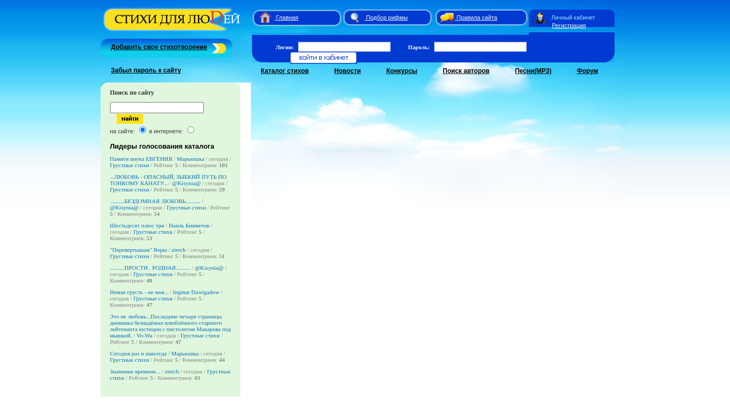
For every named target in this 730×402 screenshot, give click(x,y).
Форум (587, 71)
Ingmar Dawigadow (196, 292)
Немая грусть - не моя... (139, 292)
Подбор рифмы (387, 17)
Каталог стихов (285, 71)
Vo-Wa (144, 335)
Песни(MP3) (533, 71)
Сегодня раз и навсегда (138, 353)
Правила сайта (477, 17)
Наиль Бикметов (189, 225)
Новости (347, 71)
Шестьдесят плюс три (138, 225)
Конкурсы (402, 71)
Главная (287, 17)
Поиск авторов (466, 71)
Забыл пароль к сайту (146, 70)
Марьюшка (190, 159)
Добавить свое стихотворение (159, 47)
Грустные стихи (129, 165)
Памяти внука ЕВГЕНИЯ (141, 159)
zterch (179, 249)
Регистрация (569, 25)
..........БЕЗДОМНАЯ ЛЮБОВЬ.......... (155, 201)
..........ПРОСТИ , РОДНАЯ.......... (150, 267)
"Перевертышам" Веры (138, 249)
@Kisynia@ (186, 183)
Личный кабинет (574, 17)
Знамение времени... (135, 371)
